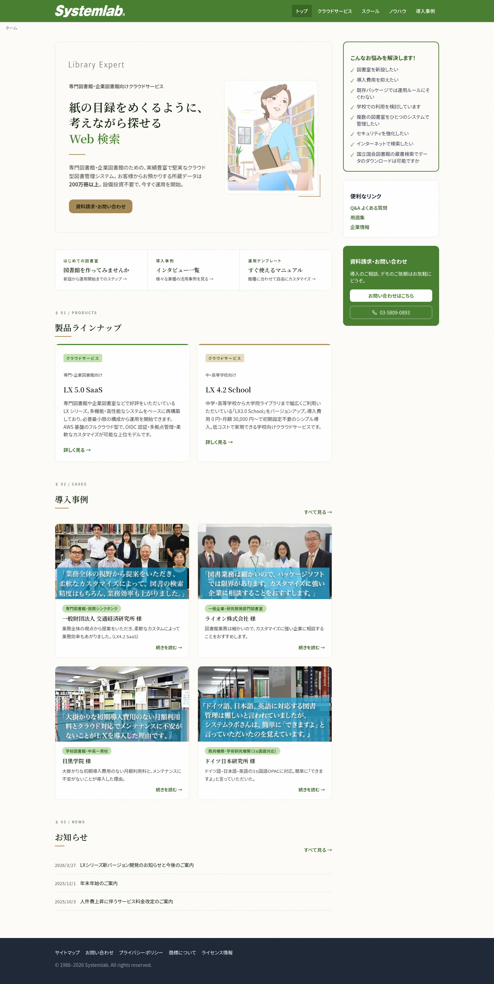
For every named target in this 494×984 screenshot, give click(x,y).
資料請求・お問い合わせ (101, 206)
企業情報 (359, 227)
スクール (370, 11)
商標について (182, 952)
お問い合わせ (99, 952)
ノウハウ (397, 11)
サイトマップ (67, 952)
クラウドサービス (334, 11)
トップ (302, 11)
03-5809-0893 (391, 312)
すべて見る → (318, 511)
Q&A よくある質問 (368, 207)
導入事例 (425, 11)
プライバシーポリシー (141, 952)
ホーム (11, 28)
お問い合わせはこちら (391, 295)
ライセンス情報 (217, 952)
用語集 (357, 217)
